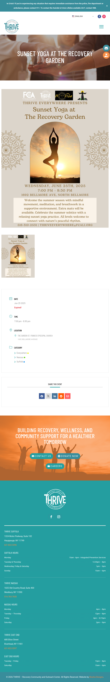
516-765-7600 (10, 597)
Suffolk (19, 362)
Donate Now (69, 456)
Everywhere (21, 353)
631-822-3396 (10, 545)
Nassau (19, 357)
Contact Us (43, 456)
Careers (56, 466)
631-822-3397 (10, 648)
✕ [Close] (107, 5)
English (77, 16)
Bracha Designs (96, 677)
